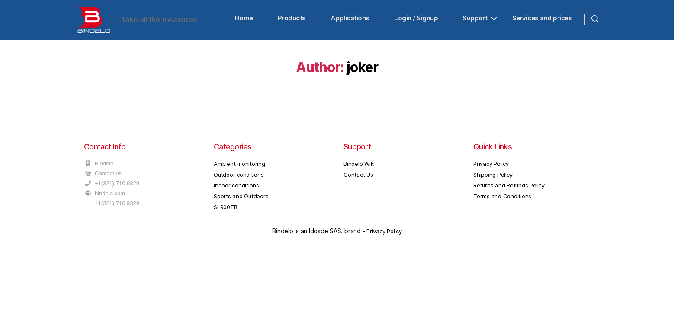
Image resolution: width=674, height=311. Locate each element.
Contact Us (358, 182)
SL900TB (225, 215)
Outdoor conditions (239, 182)
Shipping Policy (492, 182)
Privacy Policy (491, 171)
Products (292, 22)
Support (475, 22)
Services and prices (542, 22)
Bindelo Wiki (359, 171)
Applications (350, 22)
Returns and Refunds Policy (509, 193)
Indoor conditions (236, 193)
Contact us (108, 181)
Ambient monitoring (239, 171)
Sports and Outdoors (241, 204)
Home (244, 22)
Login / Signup (416, 22)
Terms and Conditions (502, 204)
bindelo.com (110, 201)
